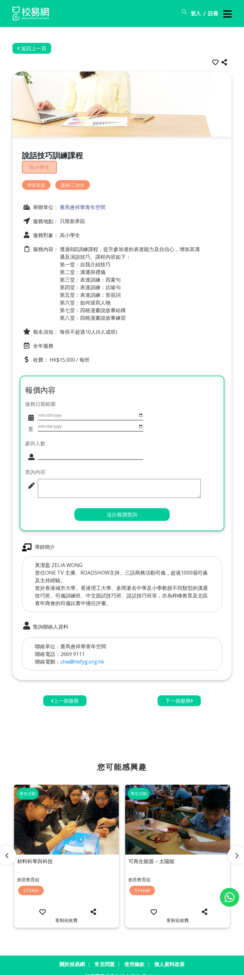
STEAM (31, 880)
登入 (196, 13)
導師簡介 (38, 537)
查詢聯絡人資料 (45, 615)
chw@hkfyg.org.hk (82, 651)
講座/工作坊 (73, 184)
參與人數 (35, 431)
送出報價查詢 (122, 504)
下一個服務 (179, 690)
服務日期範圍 (40, 402)
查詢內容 (35, 460)
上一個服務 (65, 690)
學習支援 (36, 184)
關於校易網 (72, 954)
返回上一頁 (31, 48)
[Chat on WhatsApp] (229, 897)
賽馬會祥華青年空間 (81, 205)
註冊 (213, 13)
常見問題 (104, 954)
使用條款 (134, 954)
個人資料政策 (169, 954)
